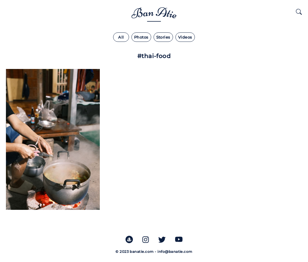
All (121, 37)
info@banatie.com (175, 251)
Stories (163, 37)
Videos (185, 37)
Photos (141, 37)
